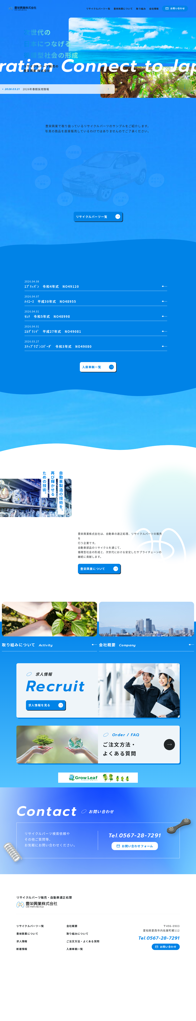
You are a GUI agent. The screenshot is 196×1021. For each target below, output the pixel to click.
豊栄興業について (123, 8)
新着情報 (21, 949)
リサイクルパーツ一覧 (98, 8)
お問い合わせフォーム (134, 846)
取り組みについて (77, 933)
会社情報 (154, 8)
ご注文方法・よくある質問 (82, 941)
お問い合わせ (175, 8)
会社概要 (71, 926)
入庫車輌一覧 (98, 367)
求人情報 (21, 941)
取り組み (141, 8)
